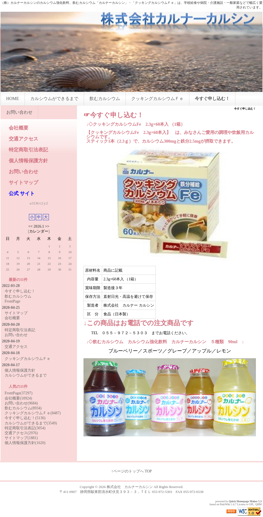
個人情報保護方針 (28, 160)
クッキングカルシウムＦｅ (157, 98)
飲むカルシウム (104, 98)
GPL (251, 504)
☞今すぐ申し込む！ (113, 115)
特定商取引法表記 (28, 149)
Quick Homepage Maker (243, 501)
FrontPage (12, 301)
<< (30, 226)
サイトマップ (23, 182)
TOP (148, 471)
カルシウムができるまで (54, 98)
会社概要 (18, 128)
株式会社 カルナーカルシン (130, 487)
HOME (12, 98)
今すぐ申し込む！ (212, 98)
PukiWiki (225, 504)
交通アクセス (23, 139)
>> (47, 226)
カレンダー (38, 231)
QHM (258, 504)
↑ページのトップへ (127, 471)
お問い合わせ (19, 112)
